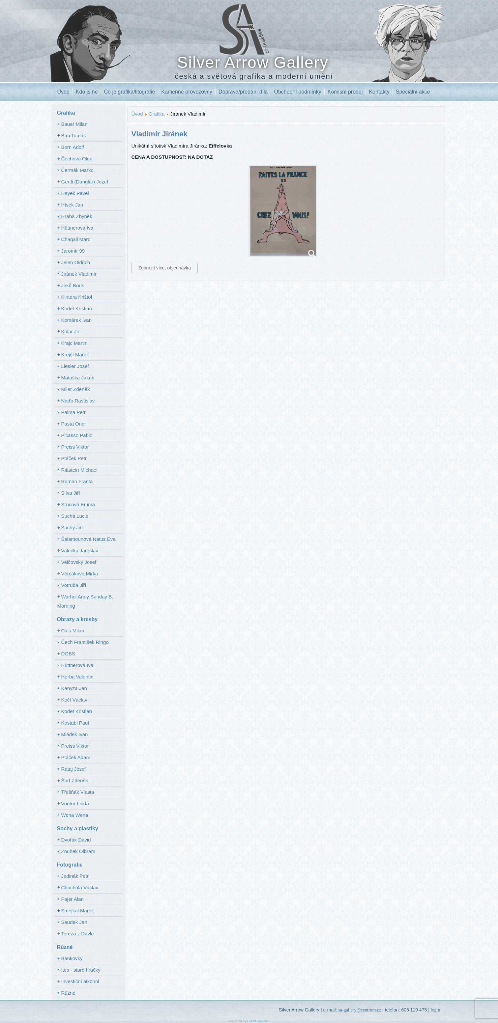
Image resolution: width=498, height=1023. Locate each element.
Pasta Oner (73, 424)
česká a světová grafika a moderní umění (254, 76)
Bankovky (72, 958)
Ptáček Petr (74, 458)
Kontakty (379, 92)
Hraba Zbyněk (76, 216)
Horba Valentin (77, 676)
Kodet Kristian (76, 308)
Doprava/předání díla (243, 92)
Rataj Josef (73, 769)
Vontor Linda (75, 803)
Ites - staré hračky (81, 970)
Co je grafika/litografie (129, 92)
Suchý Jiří (72, 527)
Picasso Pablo (77, 435)
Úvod (63, 92)
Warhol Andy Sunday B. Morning (85, 601)
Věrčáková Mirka (79, 573)
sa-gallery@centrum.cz (359, 1010)
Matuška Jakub (78, 377)
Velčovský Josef (79, 562)
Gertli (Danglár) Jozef (84, 181)
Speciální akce (413, 92)
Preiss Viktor (75, 447)
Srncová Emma (78, 504)
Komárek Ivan (76, 320)
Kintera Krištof (76, 297)
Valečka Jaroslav (79, 550)
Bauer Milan (74, 124)
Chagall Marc (75, 239)
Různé (68, 993)
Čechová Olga (77, 158)
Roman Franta (77, 481)
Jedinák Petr (75, 876)
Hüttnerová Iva (77, 228)
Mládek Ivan (74, 734)
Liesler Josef (75, 366)
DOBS (68, 653)
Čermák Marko (77, 170)
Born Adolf (72, 147)
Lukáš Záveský (258, 1021)
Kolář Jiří (71, 331)
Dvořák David (76, 840)
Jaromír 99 (73, 251)
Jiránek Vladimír (79, 274)
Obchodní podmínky (297, 92)
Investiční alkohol (80, 981)
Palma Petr (73, 412)
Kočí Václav (74, 700)
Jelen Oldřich (75, 262)
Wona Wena (74, 815)
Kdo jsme (87, 92)
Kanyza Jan (74, 688)
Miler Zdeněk (75, 389)
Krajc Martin (74, 343)
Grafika (156, 114)
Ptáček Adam (75, 757)
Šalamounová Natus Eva (88, 539)
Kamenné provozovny (186, 92)
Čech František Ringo (85, 642)
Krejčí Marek (75, 354)
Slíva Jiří (70, 493)
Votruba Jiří (73, 585)
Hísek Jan (72, 204)
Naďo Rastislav (78, 400)
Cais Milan (72, 630)
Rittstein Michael (79, 470)
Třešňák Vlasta (77, 792)
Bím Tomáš (73, 135)
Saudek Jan (74, 922)
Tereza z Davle (77, 933)
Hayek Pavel (75, 193)
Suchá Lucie (75, 516)
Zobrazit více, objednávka (164, 267)
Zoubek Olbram (78, 851)
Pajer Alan (72, 899)
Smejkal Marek (77, 910)
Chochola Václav (80, 887)
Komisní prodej (345, 92)
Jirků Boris (72, 285)
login (435, 1010)
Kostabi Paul (75, 723)
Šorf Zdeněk (74, 780)
